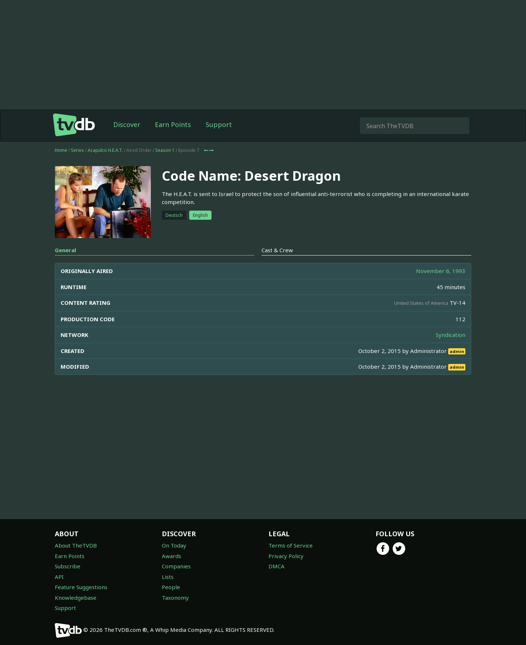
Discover (126, 124)
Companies (176, 566)
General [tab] (65, 250)
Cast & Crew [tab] (277, 250)
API (59, 576)
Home (61, 150)
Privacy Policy (286, 556)
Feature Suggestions (81, 587)
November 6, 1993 (440, 270)
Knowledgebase (75, 597)
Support (219, 124)
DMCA (276, 566)
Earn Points (173, 124)
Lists (168, 576)
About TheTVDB (76, 545)
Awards (171, 556)
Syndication (450, 334)
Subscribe (67, 566)
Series (77, 150)
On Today (174, 545)
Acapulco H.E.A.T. (105, 150)
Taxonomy (175, 597)
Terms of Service (290, 545)
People (171, 587)
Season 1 (165, 150)
